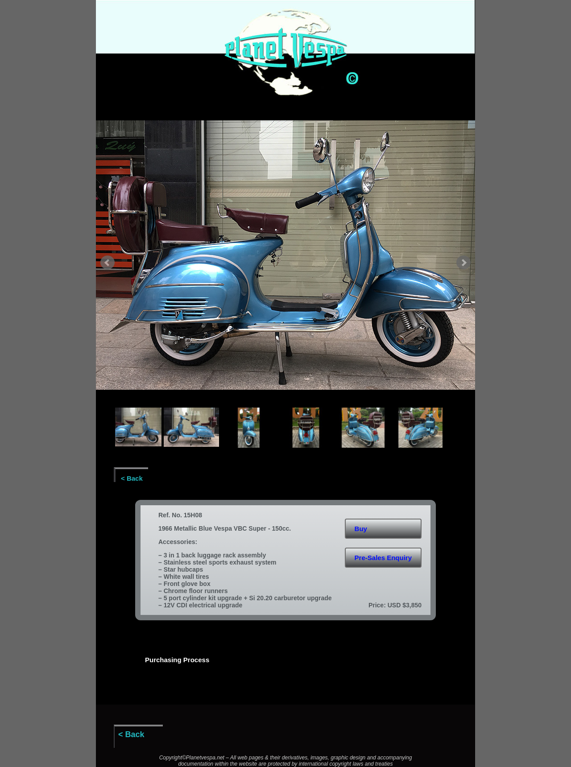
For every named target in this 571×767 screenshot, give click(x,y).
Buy (361, 528)
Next (463, 263)
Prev (107, 263)
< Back (132, 478)
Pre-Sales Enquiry (383, 557)
